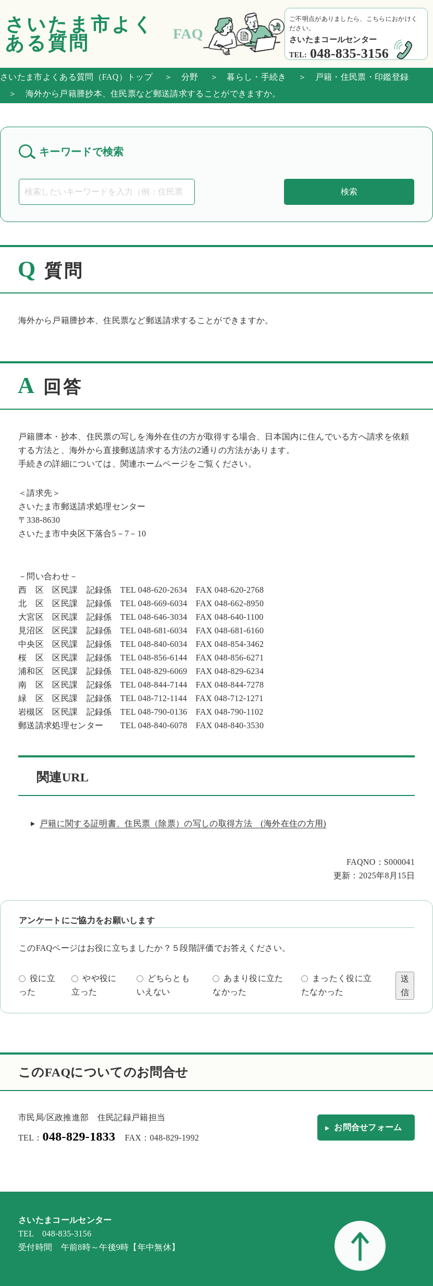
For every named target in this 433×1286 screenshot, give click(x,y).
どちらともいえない (163, 985)
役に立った (37, 985)
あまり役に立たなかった (248, 985)
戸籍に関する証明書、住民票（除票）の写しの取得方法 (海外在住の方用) (183, 823)
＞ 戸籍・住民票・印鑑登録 (349, 76)
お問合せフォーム (368, 1127)
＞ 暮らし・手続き (244, 76)
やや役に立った (93, 985)
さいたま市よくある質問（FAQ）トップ (76, 76)
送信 (405, 985)
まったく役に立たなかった (336, 985)
